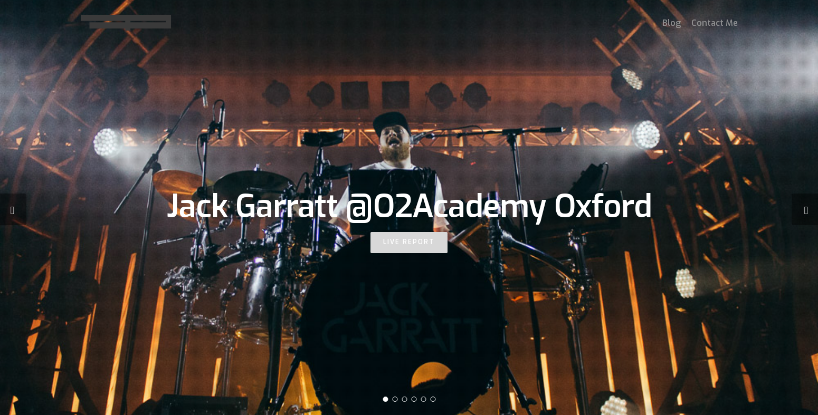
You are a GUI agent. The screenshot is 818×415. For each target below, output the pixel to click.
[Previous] (13, 209)
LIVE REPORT (409, 242)
